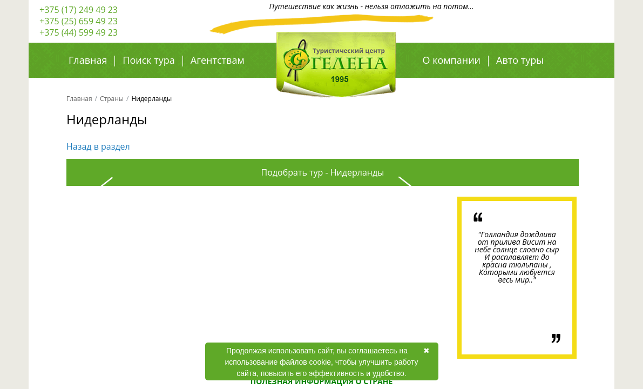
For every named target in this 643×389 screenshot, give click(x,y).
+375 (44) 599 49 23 (78, 32)
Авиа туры (447, 83)
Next (411, 278)
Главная (88, 59)
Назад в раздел (98, 146)
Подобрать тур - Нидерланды (322, 172)
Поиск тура (148, 59)
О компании (451, 59)
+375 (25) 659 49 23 (78, 21)
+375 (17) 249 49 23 (78, 9)
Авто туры (520, 59)
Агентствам (218, 59)
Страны (112, 98)
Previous (99, 278)
